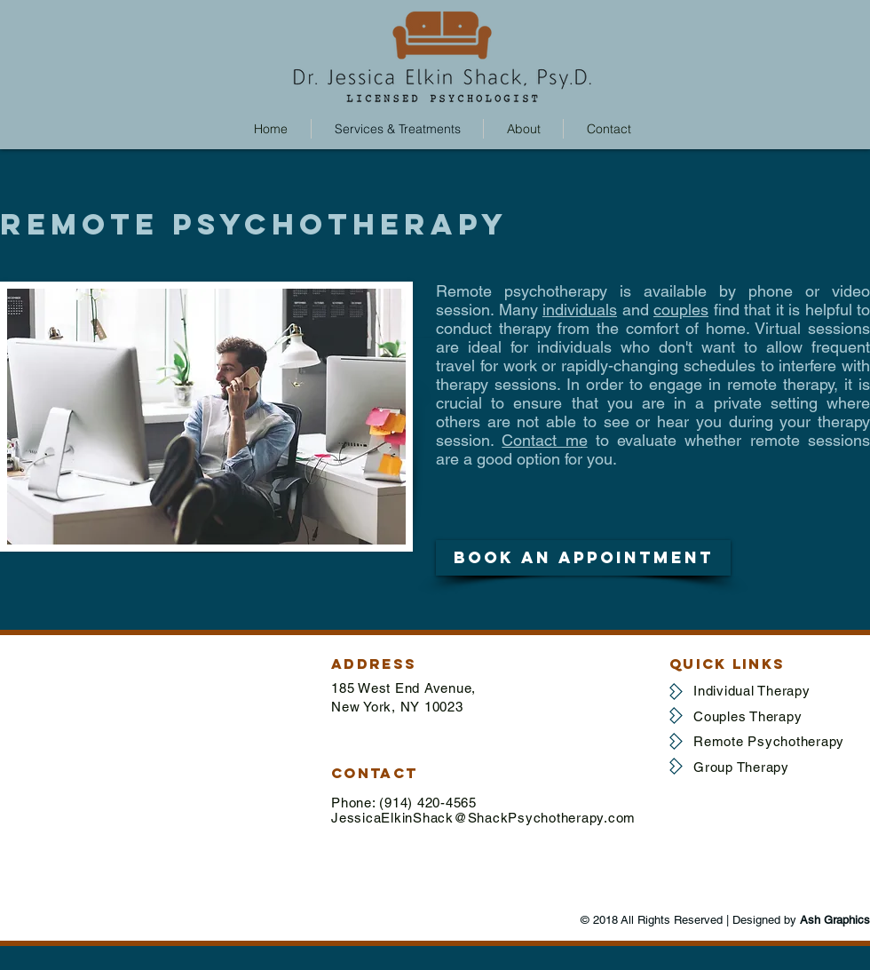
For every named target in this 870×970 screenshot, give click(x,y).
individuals (579, 309)
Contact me (544, 440)
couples (680, 309)
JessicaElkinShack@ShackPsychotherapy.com (483, 817)
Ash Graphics (835, 919)
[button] (583, 558)
